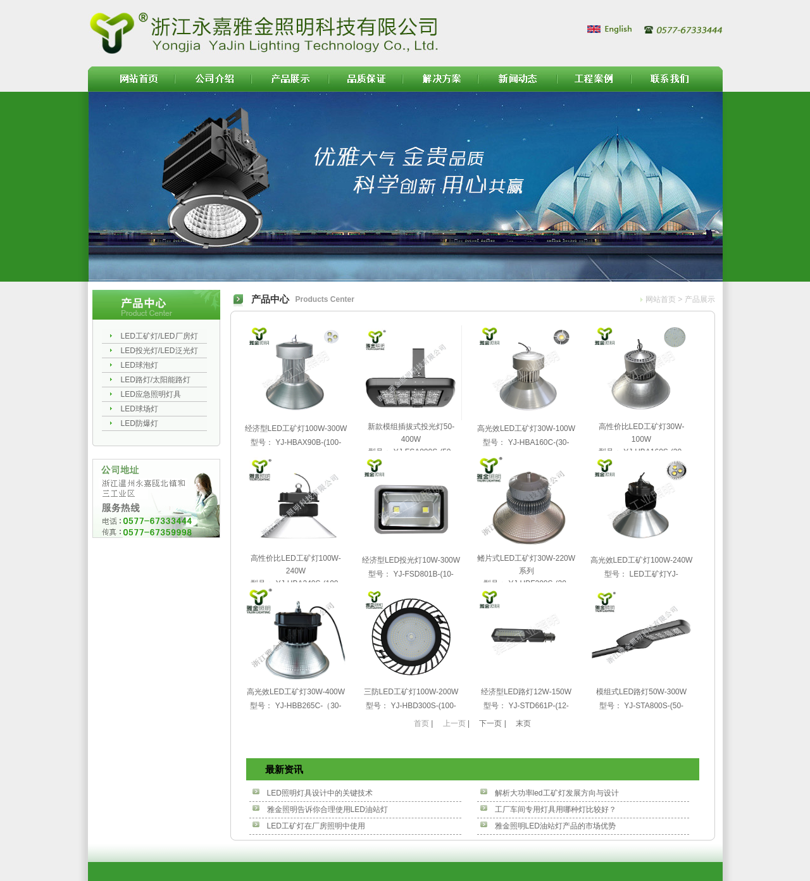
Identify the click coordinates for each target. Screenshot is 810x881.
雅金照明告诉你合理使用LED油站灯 (327, 809)
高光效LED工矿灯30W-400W (296, 691)
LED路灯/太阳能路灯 (156, 379)
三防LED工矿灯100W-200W (411, 691)
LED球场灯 (139, 408)
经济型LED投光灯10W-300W (411, 560)
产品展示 (700, 299)
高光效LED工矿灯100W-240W (641, 560)
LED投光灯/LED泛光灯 (159, 350)
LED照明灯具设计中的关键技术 (320, 793)
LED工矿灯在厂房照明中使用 (316, 826)
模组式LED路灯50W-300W (641, 691)
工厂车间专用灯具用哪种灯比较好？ (555, 809)
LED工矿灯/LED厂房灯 (159, 336)
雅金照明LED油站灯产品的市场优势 (555, 826)
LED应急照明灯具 (151, 394)
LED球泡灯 (139, 365)
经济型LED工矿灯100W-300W (296, 428)
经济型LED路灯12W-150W (526, 691)
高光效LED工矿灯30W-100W (526, 428)
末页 (523, 723)
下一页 (490, 723)
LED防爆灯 (139, 423)
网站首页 (660, 299)
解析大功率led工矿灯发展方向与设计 (557, 793)
